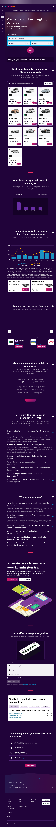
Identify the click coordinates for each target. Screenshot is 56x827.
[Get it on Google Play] (46, 800)
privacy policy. (33, 684)
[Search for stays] (2, 14)
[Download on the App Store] (46, 803)
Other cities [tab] (24, 706)
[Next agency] (51, 331)
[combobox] (12, 34)
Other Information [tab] (42, 194)
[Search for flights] (2, 10)
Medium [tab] (26, 243)
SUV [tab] (32, 243)
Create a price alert (27, 758)
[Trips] (2, 24)
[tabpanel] (30, 208)
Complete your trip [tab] (34, 706)
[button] (2, 6)
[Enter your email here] (32, 674)
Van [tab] (36, 243)
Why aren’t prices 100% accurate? (31, 787)
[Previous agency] (9, 331)
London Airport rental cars (15, 715)
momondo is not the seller (31, 782)
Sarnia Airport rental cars (15, 717)
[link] (25, 289)
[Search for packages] (2, 20)
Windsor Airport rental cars (15, 713)
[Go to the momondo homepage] (10, 6)
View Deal (19, 103)
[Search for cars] (2, 17)
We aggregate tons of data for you (31, 785)
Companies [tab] (19, 194)
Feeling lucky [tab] (45, 706)
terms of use (25, 684)
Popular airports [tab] (14, 706)
